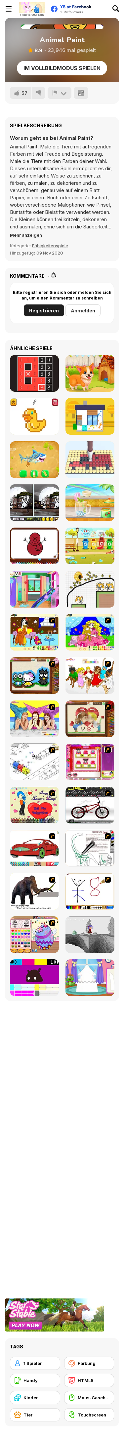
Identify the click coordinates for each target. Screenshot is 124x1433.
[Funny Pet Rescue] (89, 373)
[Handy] (35, 1380)
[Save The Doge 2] (89, 589)
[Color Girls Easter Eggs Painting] (34, 934)
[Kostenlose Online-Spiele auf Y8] (32, 9)
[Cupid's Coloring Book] (34, 805)
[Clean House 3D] (89, 416)
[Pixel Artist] (34, 416)
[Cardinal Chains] (34, 373)
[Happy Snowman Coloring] (34, 546)
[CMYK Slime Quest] (34, 977)
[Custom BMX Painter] (89, 805)
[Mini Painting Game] (89, 891)
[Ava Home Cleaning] (34, 589)
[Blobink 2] (34, 761)
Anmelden (83, 310)
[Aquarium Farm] (34, 459)
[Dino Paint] (89, 848)
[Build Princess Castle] (89, 977)
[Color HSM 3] (89, 675)
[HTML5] (89, 1380)
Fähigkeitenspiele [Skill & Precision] (50, 245)
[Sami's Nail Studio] (89, 761)
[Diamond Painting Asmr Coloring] (89, 459)
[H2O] (34, 718)
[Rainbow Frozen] (89, 502)
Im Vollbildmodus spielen (62, 68)
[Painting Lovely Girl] (34, 632)
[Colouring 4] (89, 632)
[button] (26, 235)
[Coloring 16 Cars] (34, 848)
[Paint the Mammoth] (34, 891)
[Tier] (35, 1414)
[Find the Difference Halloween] (34, 502)
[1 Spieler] (35, 1363)
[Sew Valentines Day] (89, 718)
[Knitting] (34, 675)
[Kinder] (35, 1397)
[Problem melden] (59, 93)
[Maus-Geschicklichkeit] (89, 1397)
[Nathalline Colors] (89, 934)
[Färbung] (89, 1363)
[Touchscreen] (89, 1414)
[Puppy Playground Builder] (89, 546)
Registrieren (44, 310)
